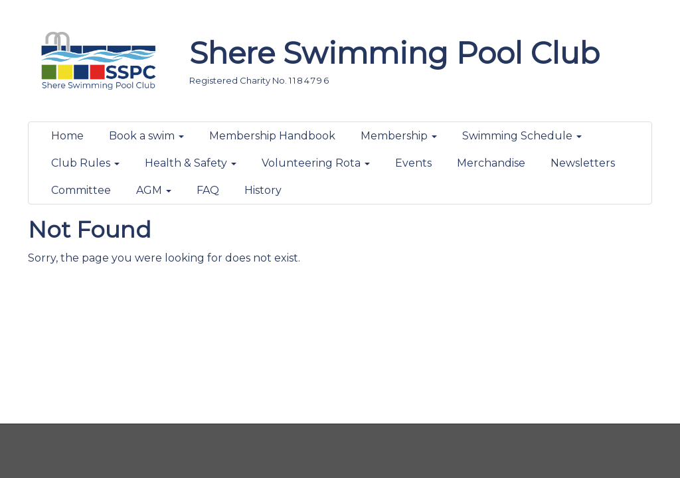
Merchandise (491, 163)
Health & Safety (190, 163)
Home (67, 135)
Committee (81, 190)
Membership (399, 135)
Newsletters (583, 163)
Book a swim (146, 135)
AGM (153, 190)
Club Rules (85, 163)
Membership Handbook (272, 135)
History (263, 190)
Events (413, 163)
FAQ (208, 190)
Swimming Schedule (522, 135)
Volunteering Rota (316, 163)
